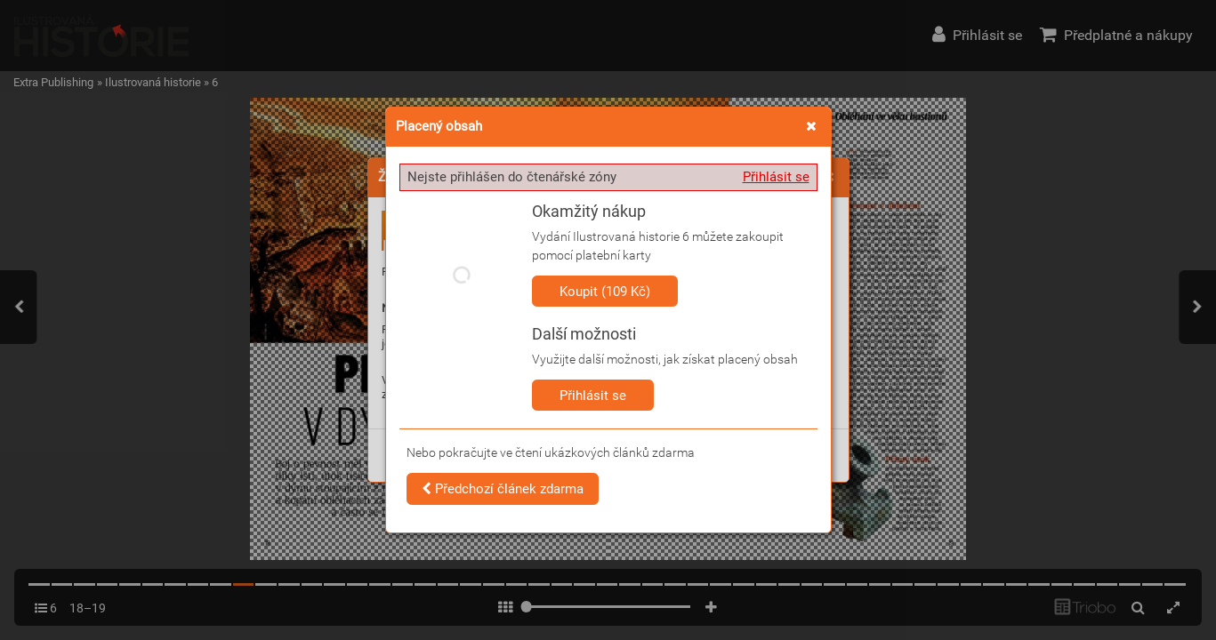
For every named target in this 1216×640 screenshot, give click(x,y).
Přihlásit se (776, 177)
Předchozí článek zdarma (503, 489)
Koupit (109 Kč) (605, 292)
